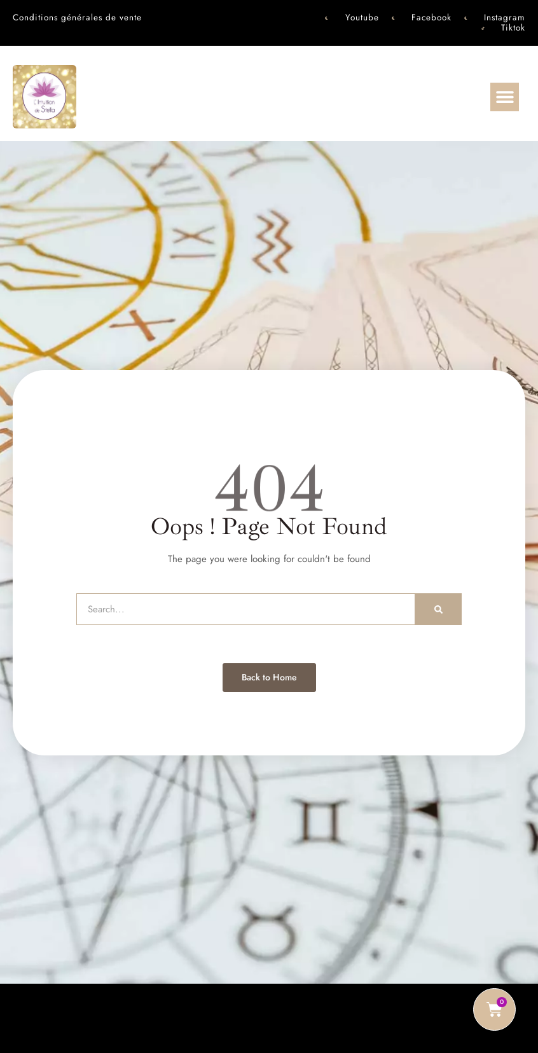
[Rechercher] (438, 609)
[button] (504, 97)
